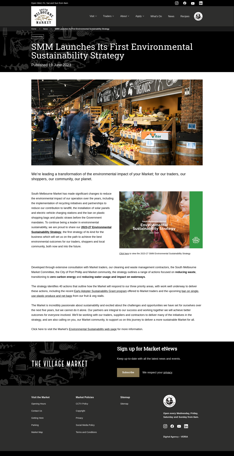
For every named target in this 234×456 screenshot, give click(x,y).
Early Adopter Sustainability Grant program (100, 291)
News (171, 16)
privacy (167, 372)
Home (33, 29)
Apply (140, 16)
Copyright (80, 411)
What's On (156, 16)
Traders (108, 16)
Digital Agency (171, 436)
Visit (93, 16)
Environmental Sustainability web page (93, 329)
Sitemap (124, 403)
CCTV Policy (82, 403)
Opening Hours (38, 403)
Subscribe (128, 372)
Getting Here (37, 418)
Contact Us (36, 411)
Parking (35, 425)
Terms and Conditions (86, 432)
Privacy (79, 418)
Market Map (37, 432)
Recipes (184, 16)
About (124, 16)
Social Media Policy (85, 425)
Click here (124, 253)
